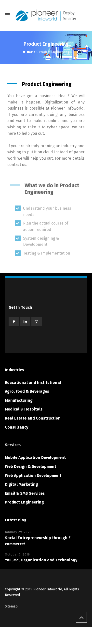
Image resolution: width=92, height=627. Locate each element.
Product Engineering (24, 502)
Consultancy (16, 427)
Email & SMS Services (25, 493)
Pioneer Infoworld (47, 589)
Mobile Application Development (35, 457)
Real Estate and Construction (33, 418)
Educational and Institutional (33, 382)
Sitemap (11, 606)
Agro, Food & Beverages (27, 391)
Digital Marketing (21, 484)
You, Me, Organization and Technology (41, 560)
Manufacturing (19, 400)
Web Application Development (33, 475)
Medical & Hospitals (23, 409)
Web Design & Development (30, 466)
